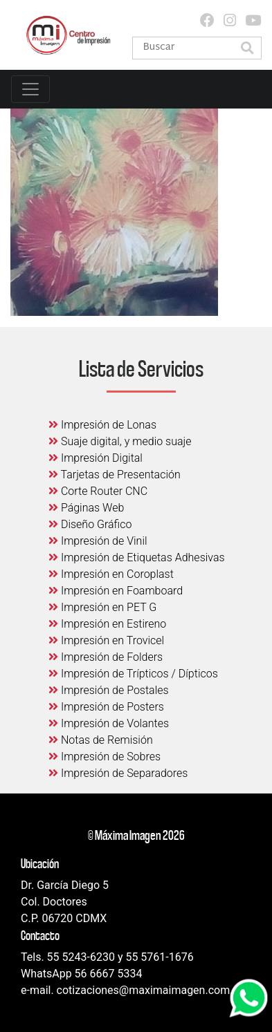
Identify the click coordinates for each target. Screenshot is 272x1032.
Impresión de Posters (106, 706)
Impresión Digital (95, 458)
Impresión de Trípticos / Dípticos (133, 673)
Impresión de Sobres (104, 756)
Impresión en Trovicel (106, 640)
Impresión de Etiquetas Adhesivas (136, 557)
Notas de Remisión (100, 740)
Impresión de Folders (105, 657)
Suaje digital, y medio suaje (120, 441)
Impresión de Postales (108, 690)
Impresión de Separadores (118, 773)
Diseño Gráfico (90, 524)
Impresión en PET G (102, 607)
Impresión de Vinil (97, 540)
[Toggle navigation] (30, 89)
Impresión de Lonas (102, 424)
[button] (247, 49)
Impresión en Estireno (107, 623)
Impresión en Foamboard (115, 590)
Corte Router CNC (97, 491)
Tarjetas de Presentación (114, 474)
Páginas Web (86, 507)
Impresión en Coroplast (111, 574)
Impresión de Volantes (108, 723)
